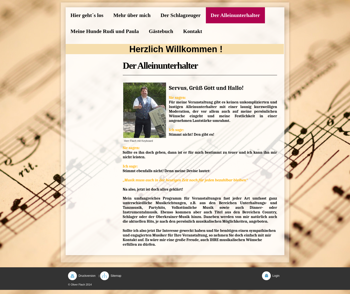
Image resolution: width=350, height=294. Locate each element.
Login (276, 275)
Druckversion (87, 275)
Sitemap (116, 275)
